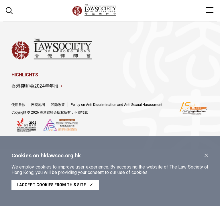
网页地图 (38, 105)
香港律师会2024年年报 (34, 86)
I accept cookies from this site (55, 185)
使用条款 (18, 105)
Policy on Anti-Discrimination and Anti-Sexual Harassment (116, 105)
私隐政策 (58, 105)
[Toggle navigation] (209, 10)
